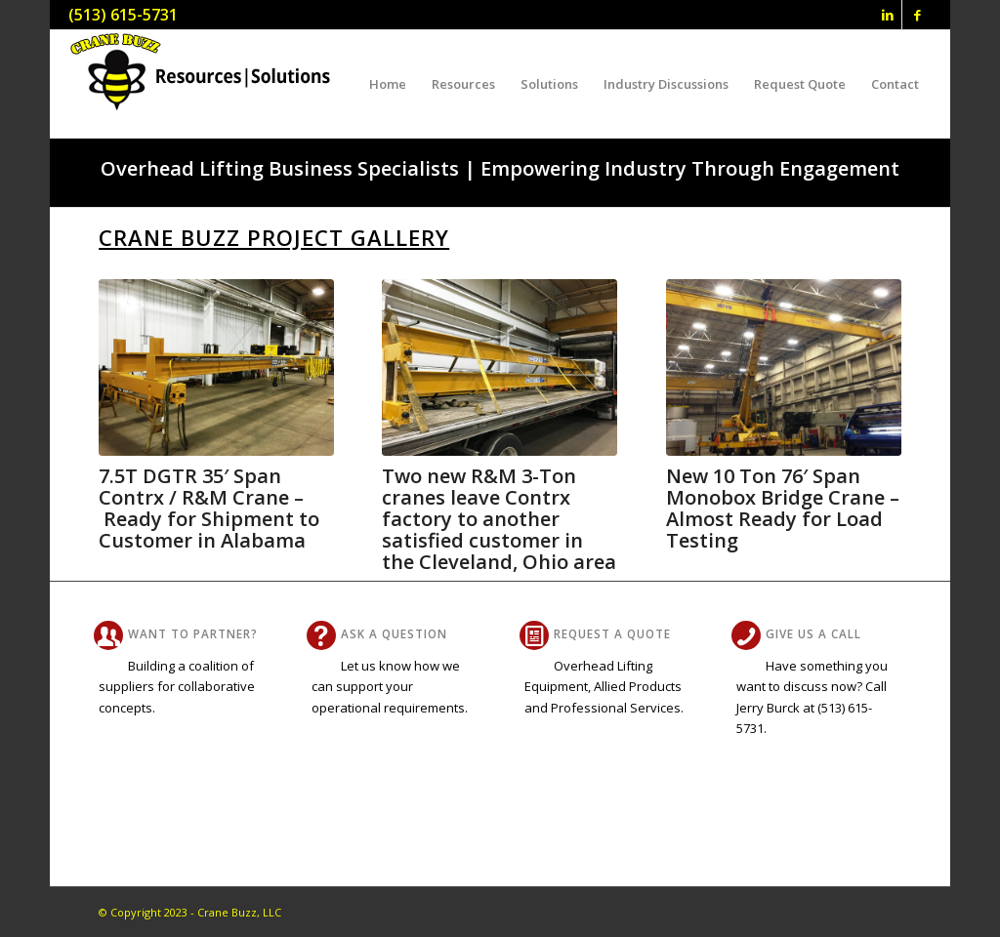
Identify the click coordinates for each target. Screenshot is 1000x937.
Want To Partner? (193, 633)
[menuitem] (387, 84)
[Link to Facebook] (917, 14)
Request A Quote (612, 633)
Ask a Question (394, 633)
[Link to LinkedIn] (887, 14)
